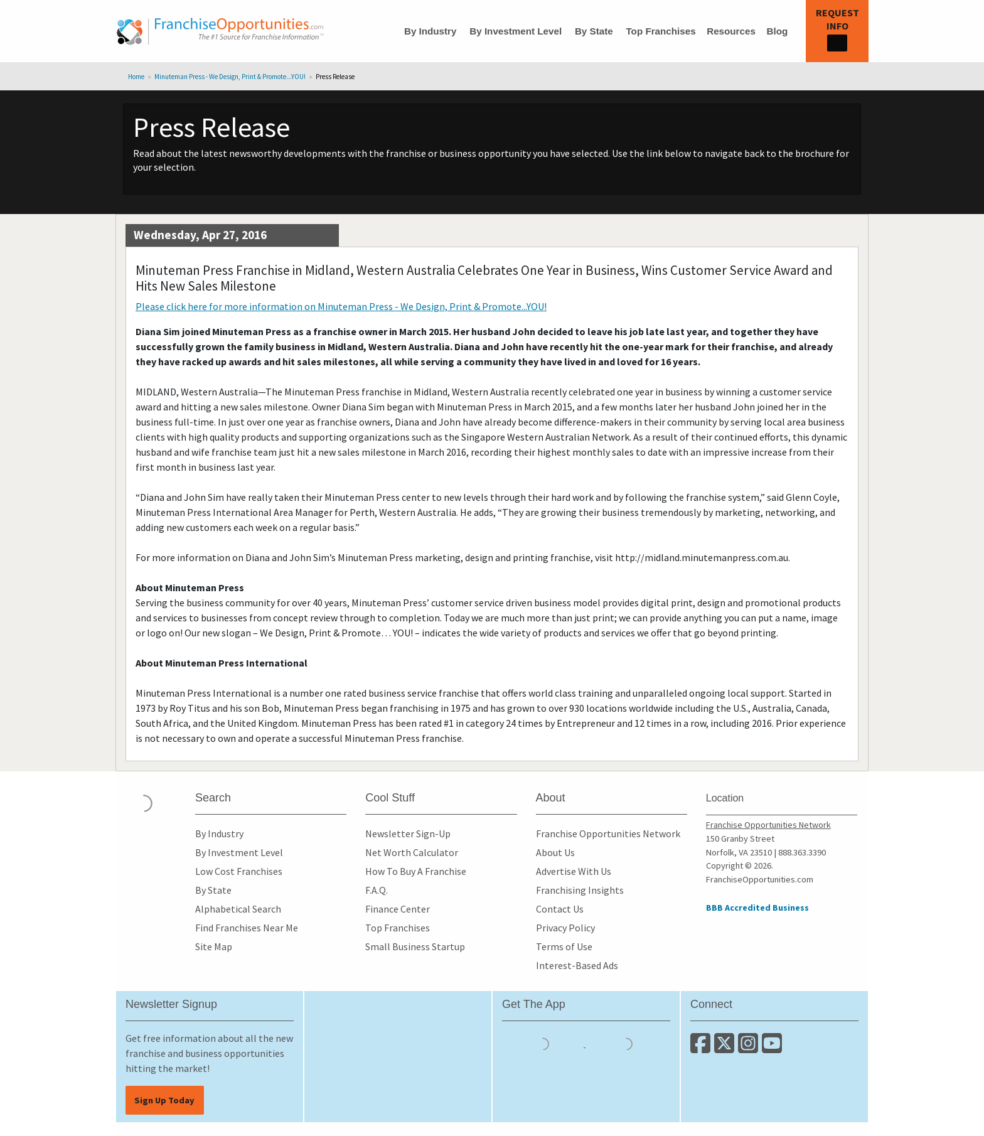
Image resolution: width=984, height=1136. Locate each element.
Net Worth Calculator (411, 852)
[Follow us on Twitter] (726, 1048)
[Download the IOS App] (544, 1043)
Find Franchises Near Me (246, 927)
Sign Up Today (164, 1100)
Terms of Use (564, 946)
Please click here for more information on (341, 306)
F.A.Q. (376, 890)
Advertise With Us (573, 871)
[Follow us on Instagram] (750, 1048)
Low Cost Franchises (238, 871)
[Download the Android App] (626, 1043)
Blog (777, 31)
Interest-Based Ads (577, 965)
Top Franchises (660, 31)
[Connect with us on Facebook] (702, 1048)
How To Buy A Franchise (415, 871)
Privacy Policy (565, 927)
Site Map (213, 946)
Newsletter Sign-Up (408, 833)
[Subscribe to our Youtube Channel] (773, 1048)
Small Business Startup (415, 946)
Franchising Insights (580, 890)
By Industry (430, 31)
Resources (731, 31)
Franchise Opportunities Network (608, 833)
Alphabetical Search (238, 909)
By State (594, 31)
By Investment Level (515, 31)
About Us (555, 852)
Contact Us (560, 909)
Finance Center (397, 909)
